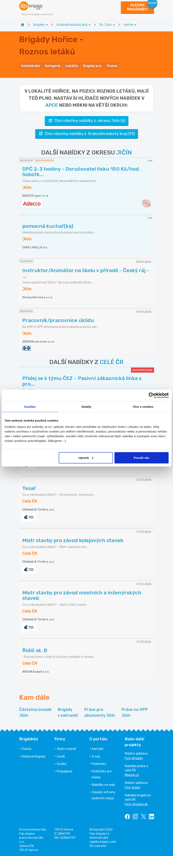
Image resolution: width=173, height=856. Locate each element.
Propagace (64, 771)
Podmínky (99, 764)
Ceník (61, 756)
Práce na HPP (134, 712)
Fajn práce (132, 787)
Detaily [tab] (86, 406)
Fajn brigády (134, 758)
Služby (61, 764)
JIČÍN (124, 152)
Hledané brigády (34, 756)
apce (51, 105)
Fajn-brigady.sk (136, 804)
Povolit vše (141, 457)
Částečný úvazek (35, 712)
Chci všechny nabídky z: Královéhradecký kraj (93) (86, 133)
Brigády (68, 712)
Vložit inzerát (66, 749)
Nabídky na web (103, 785)
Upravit (86, 457)
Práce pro (99, 712)
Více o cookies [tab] (143, 406)
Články (26, 749)
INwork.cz (132, 775)
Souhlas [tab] (30, 406)
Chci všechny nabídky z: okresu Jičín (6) (86, 120)
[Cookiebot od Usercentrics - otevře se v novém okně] (151, 395)
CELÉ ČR (112, 362)
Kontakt (97, 749)
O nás (96, 756)
